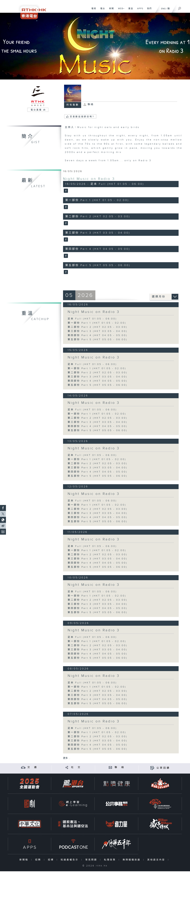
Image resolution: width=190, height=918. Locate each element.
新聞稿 (24, 860)
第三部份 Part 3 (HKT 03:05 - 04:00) (97, 331)
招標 (51, 860)
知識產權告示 (70, 860)
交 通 (32, 767)
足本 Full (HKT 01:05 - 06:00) (92, 318)
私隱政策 (110, 860)
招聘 (38, 860)
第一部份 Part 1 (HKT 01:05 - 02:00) (97, 323)
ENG (163, 8)
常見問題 (91, 860)
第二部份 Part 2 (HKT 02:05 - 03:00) (97, 327)
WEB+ (120, 10)
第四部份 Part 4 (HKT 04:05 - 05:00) (97, 335)
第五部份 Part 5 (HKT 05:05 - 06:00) (97, 339)
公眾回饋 (163, 768)
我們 (148, 10)
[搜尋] (179, 7)
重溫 (129, 10)
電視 (92, 10)
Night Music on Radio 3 (89, 179)
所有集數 (72, 105)
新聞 (110, 10)
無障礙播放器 (132, 860)
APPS (139, 10)
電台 (101, 10)
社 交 (76, 767)
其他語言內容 (156, 860)
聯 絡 (120, 767)
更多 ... (66, 758)
